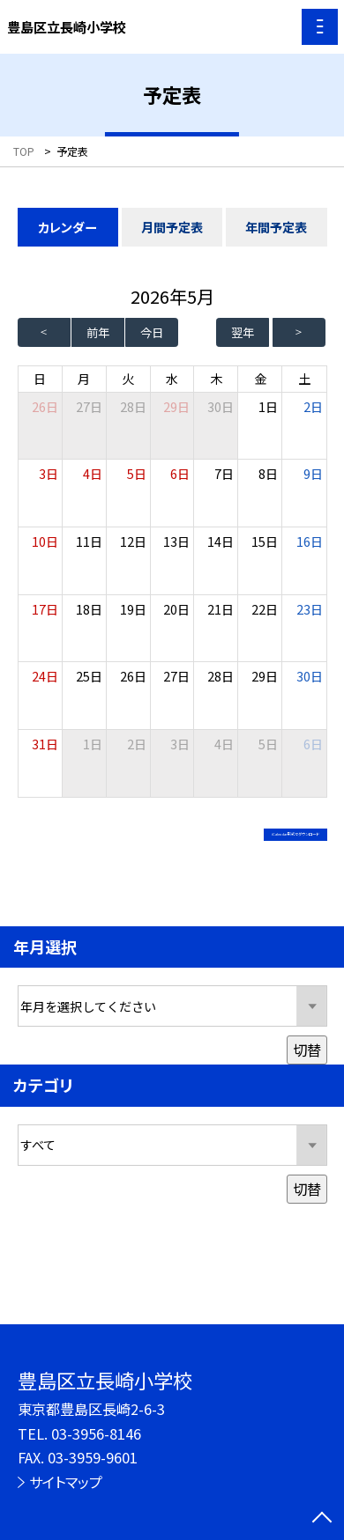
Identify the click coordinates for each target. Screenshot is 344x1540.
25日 (89, 676)
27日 (89, 407)
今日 (151, 332)
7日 (224, 474)
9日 (313, 474)
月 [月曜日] (84, 378)
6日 (180, 474)
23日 (309, 609)
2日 (313, 407)
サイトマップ (65, 1481)
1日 (268, 407)
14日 (220, 541)
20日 (176, 609)
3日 (48, 474)
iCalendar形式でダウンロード (213, 839)
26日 (133, 676)
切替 (307, 1068)
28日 (133, 407)
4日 (92, 474)
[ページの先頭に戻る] (322, 1519)
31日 (45, 744)
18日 (89, 609)
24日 (45, 676)
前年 (97, 332)
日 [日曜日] (40, 378)
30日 (220, 407)
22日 (264, 609)
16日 (309, 541)
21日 (220, 609)
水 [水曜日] (172, 378)
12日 (133, 541)
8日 (268, 474)
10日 (45, 541)
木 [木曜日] (216, 378)
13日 (176, 541)
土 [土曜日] (304, 378)
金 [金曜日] (260, 378)
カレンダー (67, 227)
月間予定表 (172, 227)
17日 (45, 609)
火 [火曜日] (128, 378)
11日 (89, 541)
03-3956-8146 (96, 1433)
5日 (136, 474)
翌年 (242, 332)
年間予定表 (276, 227)
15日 (264, 541)
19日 (133, 609)
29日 (176, 407)
